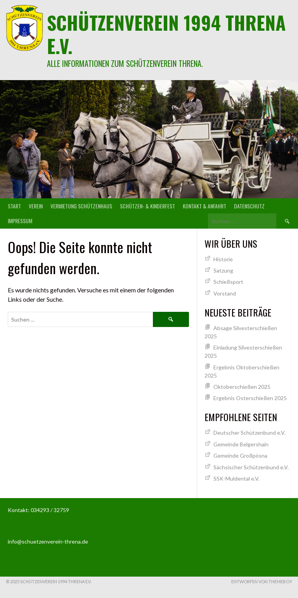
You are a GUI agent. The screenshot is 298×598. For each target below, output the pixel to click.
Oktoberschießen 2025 (241, 386)
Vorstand (224, 293)
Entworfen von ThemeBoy (261, 581)
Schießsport (228, 281)
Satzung (223, 270)
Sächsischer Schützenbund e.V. (251, 467)
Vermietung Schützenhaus (81, 206)
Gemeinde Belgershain (241, 444)
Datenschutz (249, 206)
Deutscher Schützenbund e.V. (249, 432)
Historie (223, 259)
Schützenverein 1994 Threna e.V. (166, 34)
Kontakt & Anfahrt (204, 206)
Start (14, 206)
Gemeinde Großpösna (240, 455)
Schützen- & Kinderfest (147, 206)
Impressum (20, 221)
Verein (36, 206)
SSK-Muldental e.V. (236, 478)
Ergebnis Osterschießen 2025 (250, 398)
